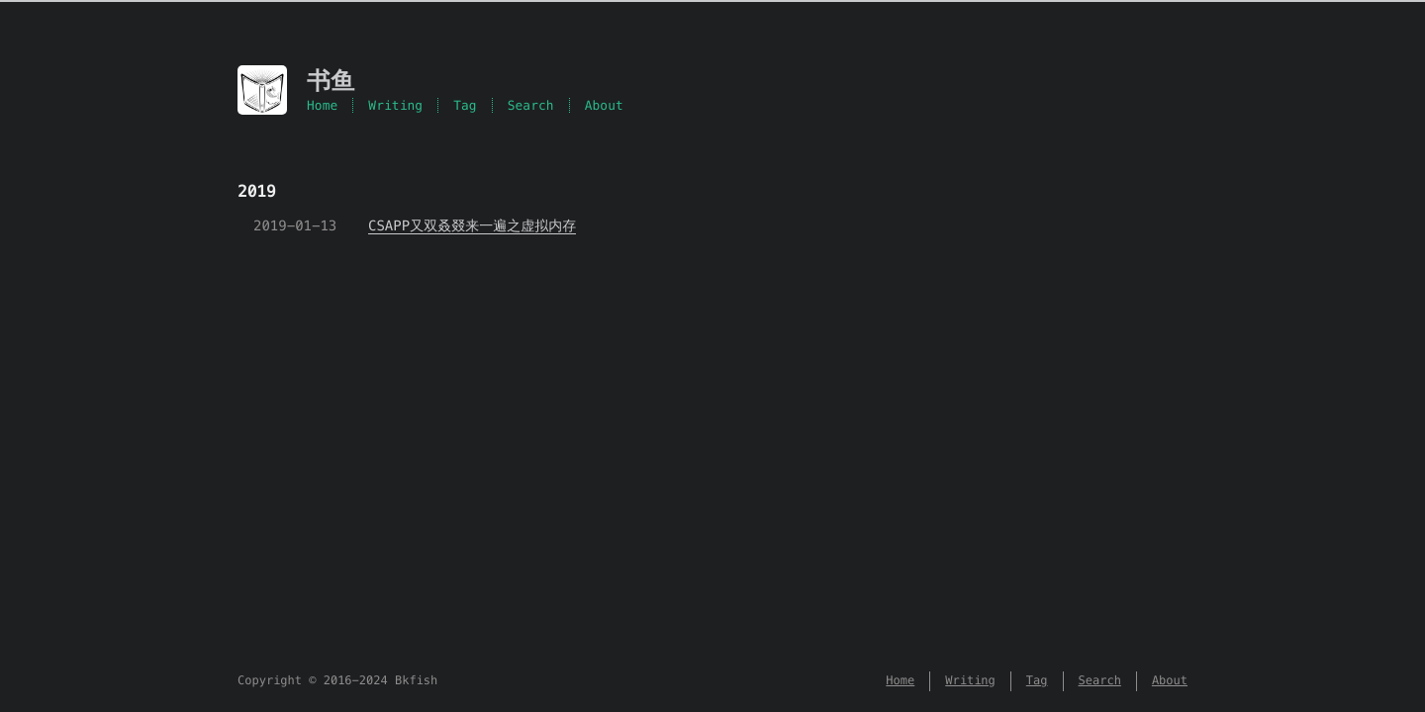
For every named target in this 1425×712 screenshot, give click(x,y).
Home (322, 105)
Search (531, 105)
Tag (465, 105)
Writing (395, 105)
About (604, 105)
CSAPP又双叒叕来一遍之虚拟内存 (472, 225)
